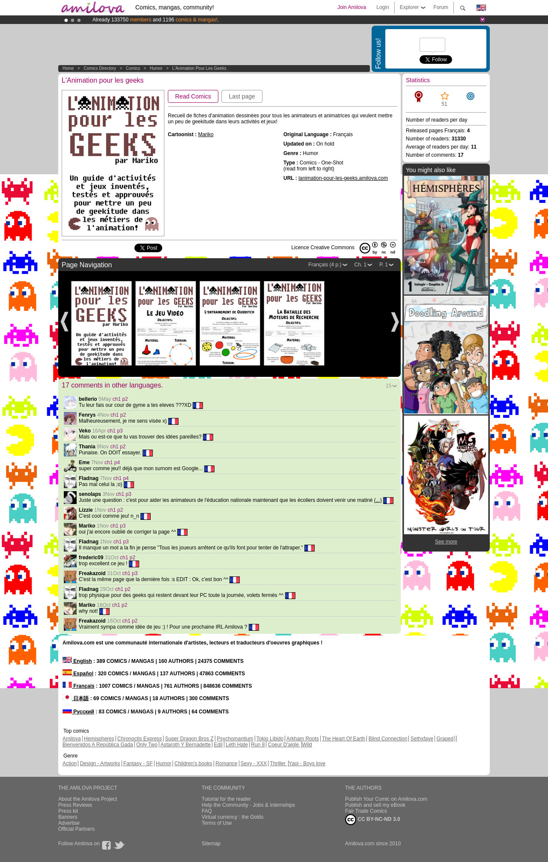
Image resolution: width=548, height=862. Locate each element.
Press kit (68, 811)
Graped (444, 739)
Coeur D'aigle (284, 745)
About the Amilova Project (87, 799)
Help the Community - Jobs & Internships (248, 805)
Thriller (278, 764)
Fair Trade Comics (366, 811)
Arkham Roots (302, 739)
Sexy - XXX (254, 764)
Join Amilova (351, 7)
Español (78, 674)
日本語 (76, 698)
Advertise (69, 823)
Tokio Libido (269, 739)
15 (388, 386)
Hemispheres (99, 739)
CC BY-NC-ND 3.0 (372, 819)
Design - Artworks (100, 764)
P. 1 (383, 265)
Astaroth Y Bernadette (186, 745)
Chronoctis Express (139, 739)
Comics (133, 68)
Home (68, 68)
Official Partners (76, 829)
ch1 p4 (112, 462)
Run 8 (258, 745)
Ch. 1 (360, 265)
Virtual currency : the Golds (233, 817)
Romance (226, 764)
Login (382, 7)
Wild (307, 745)
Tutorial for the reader (226, 799)
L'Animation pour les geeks (199, 68)
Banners (67, 817)
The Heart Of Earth (343, 739)
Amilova (72, 739)
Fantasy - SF (138, 764)
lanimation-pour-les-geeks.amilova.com (343, 178)
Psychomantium (235, 739)
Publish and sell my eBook (375, 805)
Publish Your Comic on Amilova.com (386, 799)
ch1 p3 (115, 431)
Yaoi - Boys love (307, 764)
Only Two (147, 745)
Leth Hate (237, 745)
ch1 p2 (120, 399)
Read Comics (193, 96)
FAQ (207, 811)
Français (79, 686)
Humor (156, 68)
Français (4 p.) (324, 265)
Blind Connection (388, 739)
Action (70, 764)
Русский (78, 712)
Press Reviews (75, 805)
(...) (378, 500)
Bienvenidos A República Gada (98, 745)
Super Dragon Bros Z (189, 739)
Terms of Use (217, 823)
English (77, 661)
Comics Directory (99, 68)
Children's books (193, 764)
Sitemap (211, 844)
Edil (218, 745)
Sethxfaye (422, 739)
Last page (242, 96)
